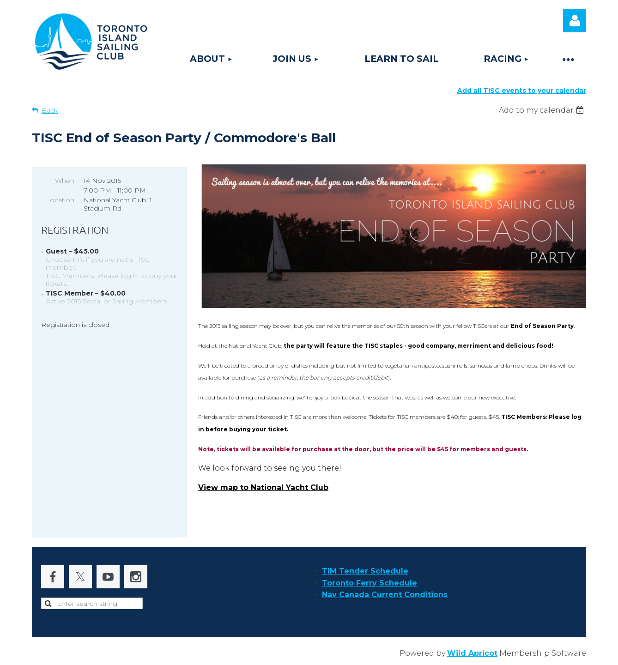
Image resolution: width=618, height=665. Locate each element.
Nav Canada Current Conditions (385, 594)
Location (60, 200)
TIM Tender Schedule (365, 571)
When (64, 180)
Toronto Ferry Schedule (369, 583)
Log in (574, 20)
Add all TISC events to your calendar (521, 90)
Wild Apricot (472, 653)
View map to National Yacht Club (263, 487)
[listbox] (542, 110)
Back (50, 110)
